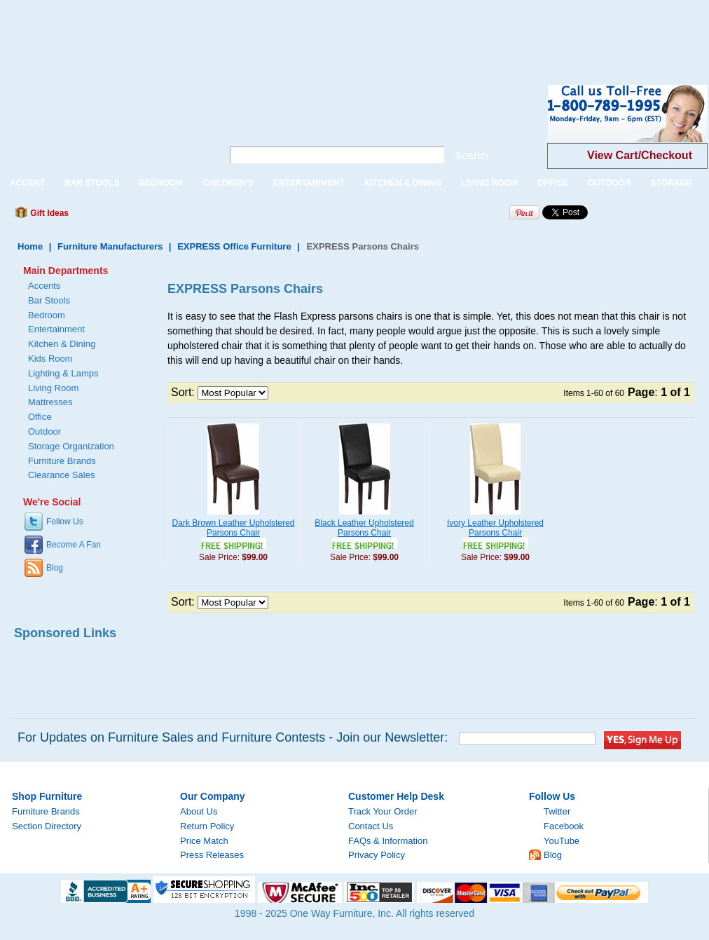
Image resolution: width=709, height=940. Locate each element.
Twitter (557, 811)
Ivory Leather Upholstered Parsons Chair (495, 528)
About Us (198, 811)
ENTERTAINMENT (309, 183)
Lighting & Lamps (63, 373)
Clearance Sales (61, 475)
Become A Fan (73, 545)
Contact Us (370, 826)
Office (40, 416)
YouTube (561, 841)
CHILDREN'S (228, 183)
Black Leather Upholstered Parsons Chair (364, 528)
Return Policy (207, 826)
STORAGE (670, 183)
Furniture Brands (62, 461)
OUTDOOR (609, 183)
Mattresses (50, 402)
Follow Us (64, 521)
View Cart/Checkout (639, 155)
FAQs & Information (387, 841)
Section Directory (46, 826)
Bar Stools (49, 300)
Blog (54, 568)
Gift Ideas (48, 213)
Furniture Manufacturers (110, 246)
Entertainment (56, 329)
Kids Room (50, 358)
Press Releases (212, 855)
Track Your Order (383, 811)
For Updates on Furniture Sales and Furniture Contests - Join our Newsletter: (233, 737)
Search (471, 155)
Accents (44, 285)
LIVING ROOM (489, 183)
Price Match (204, 841)
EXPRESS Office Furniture (234, 246)
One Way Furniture (103, 125)
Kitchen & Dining (61, 344)
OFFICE (552, 183)
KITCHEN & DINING (403, 183)
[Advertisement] (255, 31)
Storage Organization (71, 446)
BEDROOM (161, 183)
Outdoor (44, 431)
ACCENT (27, 183)
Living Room (53, 388)
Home (30, 246)
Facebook (564, 826)
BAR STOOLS (91, 183)
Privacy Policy (376, 855)
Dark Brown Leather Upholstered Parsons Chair (233, 528)
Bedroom (46, 315)
